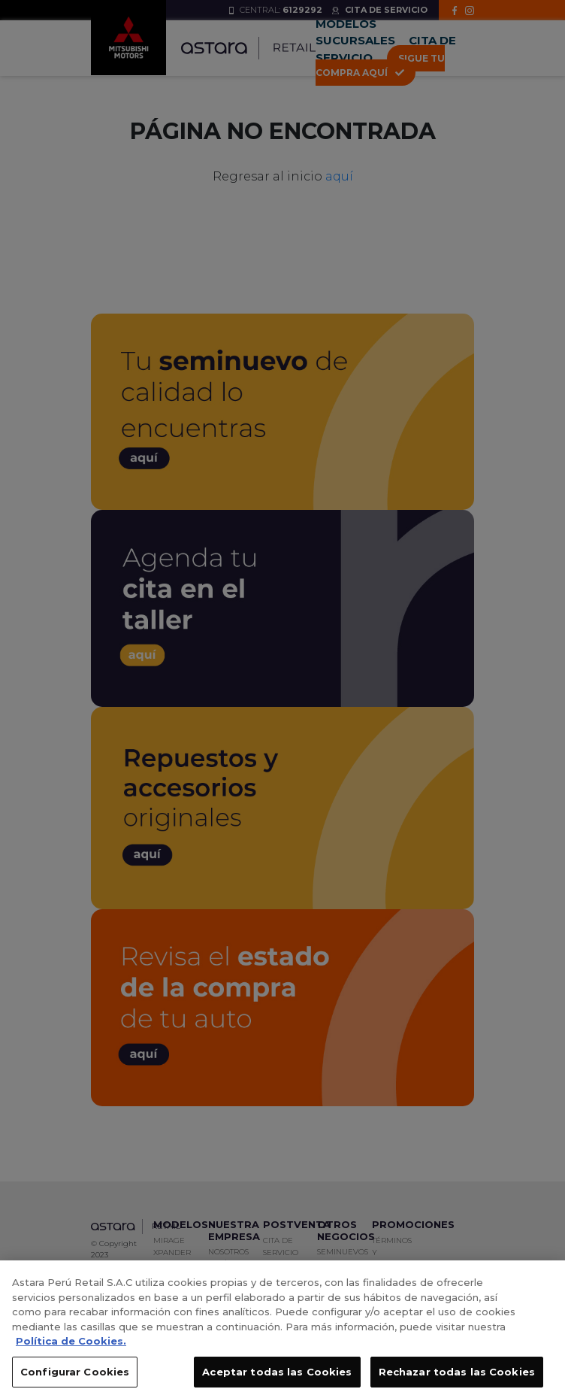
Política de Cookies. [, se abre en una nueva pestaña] (71, 1346)
